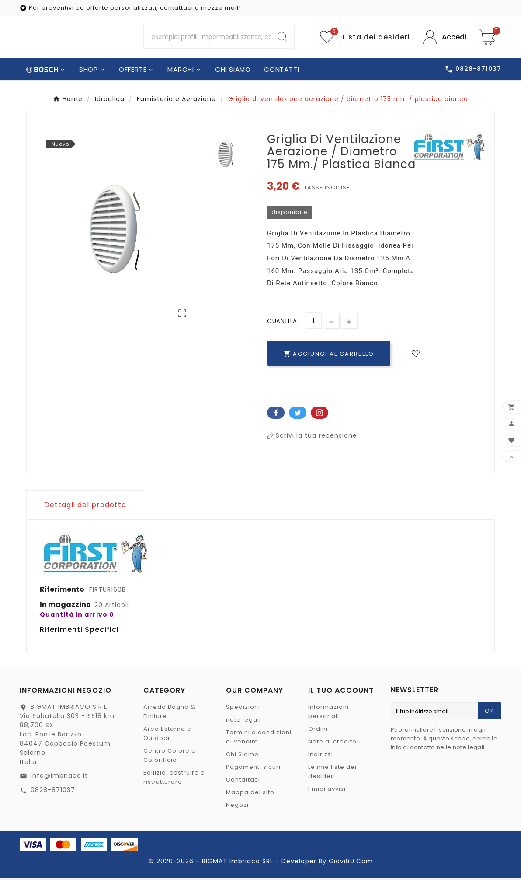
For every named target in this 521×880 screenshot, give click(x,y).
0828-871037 (53, 791)
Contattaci (243, 781)
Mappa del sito (250, 794)
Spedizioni (243, 709)
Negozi (237, 807)
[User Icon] (444, 38)
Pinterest (319, 414)
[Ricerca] (207, 37)
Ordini (318, 730)
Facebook (276, 414)
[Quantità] (314, 322)
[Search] (282, 37)
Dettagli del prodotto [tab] (85, 506)
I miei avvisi (327, 790)
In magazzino (65, 606)
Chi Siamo (242, 756)
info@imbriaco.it (59, 777)
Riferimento (63, 590)
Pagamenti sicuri (253, 768)
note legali (243, 721)
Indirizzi (320, 756)
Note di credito (332, 743)
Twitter (297, 414)
